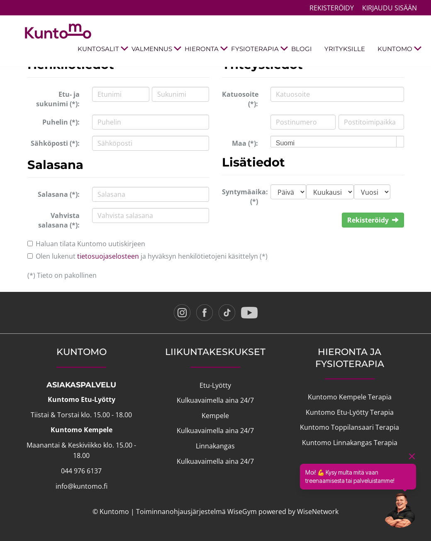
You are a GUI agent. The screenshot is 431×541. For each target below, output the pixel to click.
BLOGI (301, 49)
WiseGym (242, 511)
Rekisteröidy (331, 7)
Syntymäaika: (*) (243, 196)
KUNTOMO (398, 49)
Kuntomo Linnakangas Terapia (349, 442)
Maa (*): (245, 143)
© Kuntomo (111, 511)
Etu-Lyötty (215, 385)
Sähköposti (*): (55, 143)
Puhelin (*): (61, 122)
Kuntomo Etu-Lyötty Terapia (350, 412)
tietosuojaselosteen (108, 256)
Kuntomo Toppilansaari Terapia (349, 427)
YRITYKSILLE (344, 49)
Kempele (215, 415)
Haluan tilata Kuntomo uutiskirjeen (90, 243)
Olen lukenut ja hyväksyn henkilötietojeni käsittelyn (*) (152, 256)
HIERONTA (205, 49)
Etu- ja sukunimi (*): (58, 99)
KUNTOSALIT (101, 49)
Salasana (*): (59, 194)
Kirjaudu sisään (389, 7)
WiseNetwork (317, 511)
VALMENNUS (154, 49)
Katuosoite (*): (240, 99)
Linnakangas (215, 445)
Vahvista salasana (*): (59, 220)
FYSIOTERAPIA (258, 49)
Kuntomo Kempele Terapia (350, 396)
